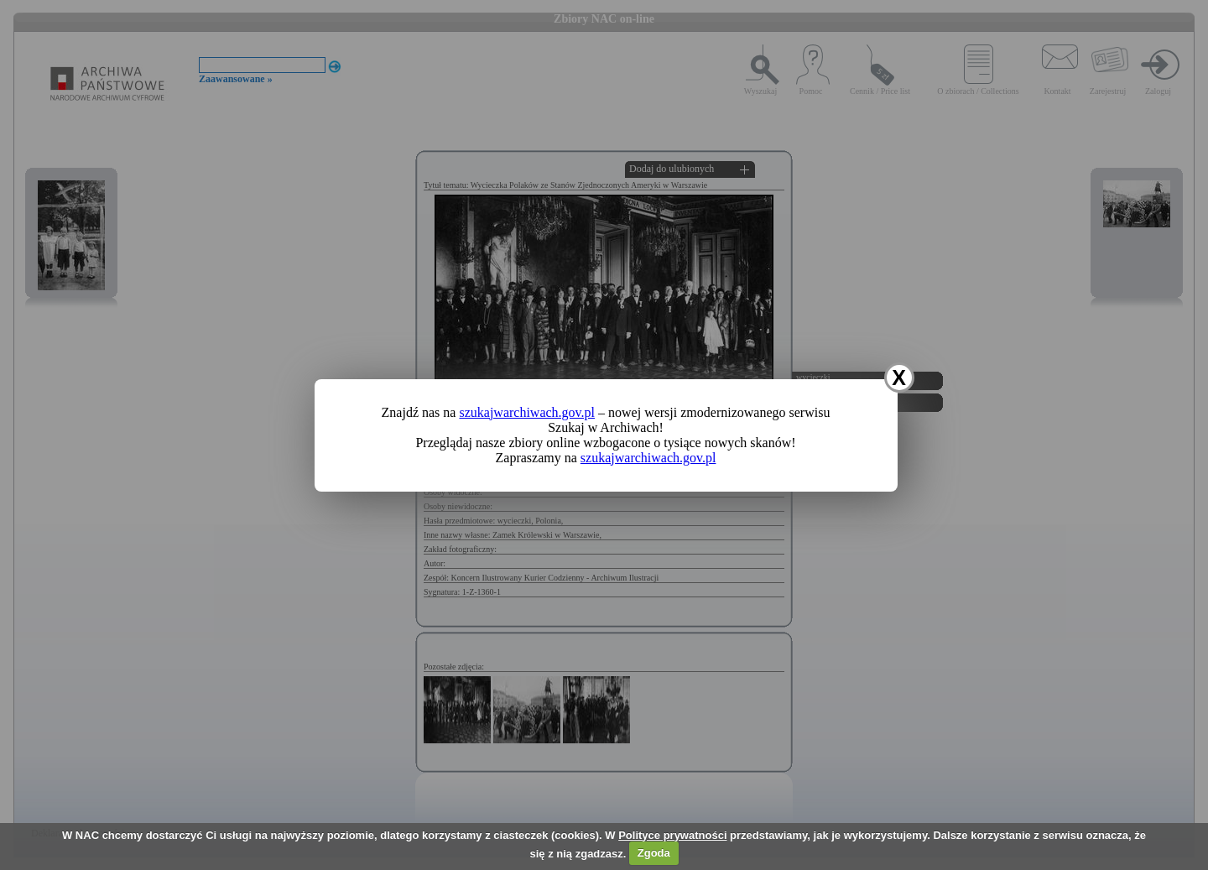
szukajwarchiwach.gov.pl (527, 412)
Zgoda (654, 853)
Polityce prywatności (672, 835)
